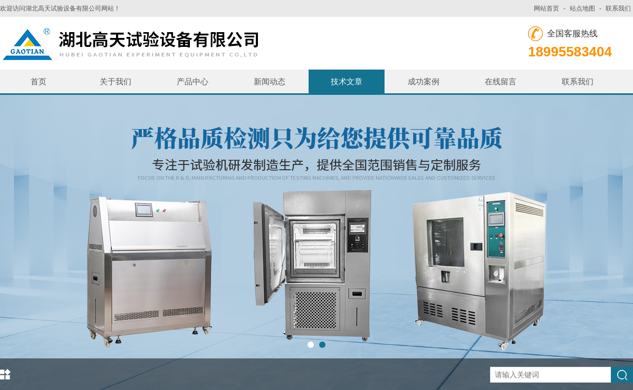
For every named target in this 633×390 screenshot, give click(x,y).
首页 (38, 81)
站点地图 (582, 8)
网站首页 (546, 8)
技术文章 (346, 81)
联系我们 (618, 8)
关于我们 (115, 81)
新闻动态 (269, 81)
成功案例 (423, 81)
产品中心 (192, 81)
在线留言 (500, 81)
